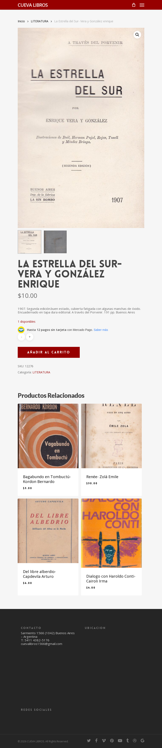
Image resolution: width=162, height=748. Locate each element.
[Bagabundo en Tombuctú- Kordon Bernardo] (48, 436)
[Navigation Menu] (142, 5)
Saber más (101, 330)
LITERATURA (39, 21)
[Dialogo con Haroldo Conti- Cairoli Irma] (111, 533)
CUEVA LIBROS (33, 5)
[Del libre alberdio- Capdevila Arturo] (48, 531)
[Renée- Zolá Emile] (111, 436)
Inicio (21, 21)
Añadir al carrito (48, 352)
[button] (137, 34)
